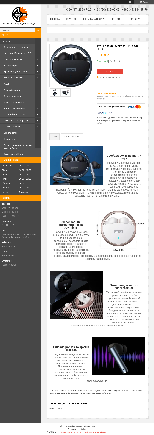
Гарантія (71, 19)
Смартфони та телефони (16, 47)
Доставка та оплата (93, 19)
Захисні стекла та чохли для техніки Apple (18, 146)
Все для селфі (10, 132)
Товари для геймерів (14, 108)
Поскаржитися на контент (71, 432)
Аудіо (6, 83)
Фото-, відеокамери (14, 102)
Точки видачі (133, 19)
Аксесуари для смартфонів (17, 120)
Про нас (115, 19)
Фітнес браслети (12, 89)
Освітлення (9, 138)
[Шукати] (38, 29)
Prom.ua (91, 426)
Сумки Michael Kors (13, 154)
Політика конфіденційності (95, 432)
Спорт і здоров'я (12, 126)
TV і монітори (10, 65)
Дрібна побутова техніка (16, 71)
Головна (55, 19)
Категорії (6, 40)
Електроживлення (13, 59)
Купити (110, 71)
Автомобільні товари (14, 114)
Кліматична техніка (14, 77)
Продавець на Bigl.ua (77, 429)
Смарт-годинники (13, 96)
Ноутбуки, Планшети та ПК (17, 53)
